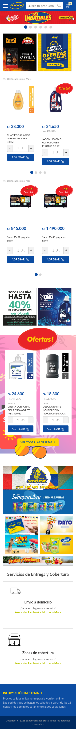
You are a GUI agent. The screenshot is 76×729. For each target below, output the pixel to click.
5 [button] (45, 26)
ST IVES (11, 403)
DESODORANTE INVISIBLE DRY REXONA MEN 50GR (54, 410)
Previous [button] (6, 18)
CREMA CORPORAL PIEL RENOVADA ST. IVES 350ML (19, 410)
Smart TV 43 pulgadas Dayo (53, 239)
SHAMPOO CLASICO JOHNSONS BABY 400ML (18, 138)
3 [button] (35, 26)
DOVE (45, 403)
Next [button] (70, 18)
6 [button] (50, 26)
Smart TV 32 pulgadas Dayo (18, 239)
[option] (38, 17)
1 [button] (25, 26)
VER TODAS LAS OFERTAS (38, 442)
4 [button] (40, 26)
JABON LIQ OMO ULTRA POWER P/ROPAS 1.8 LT (51, 143)
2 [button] (30, 26)
